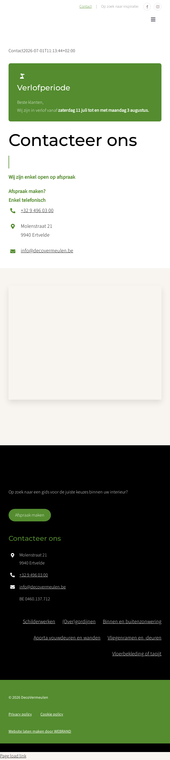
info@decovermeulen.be (47, 250)
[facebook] (147, 7)
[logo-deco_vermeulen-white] (46, 473)
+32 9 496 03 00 (37, 210)
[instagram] (157, 7)
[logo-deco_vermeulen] (44, 17)
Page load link (13, 756)
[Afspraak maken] (30, 515)
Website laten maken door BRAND (40, 731)
